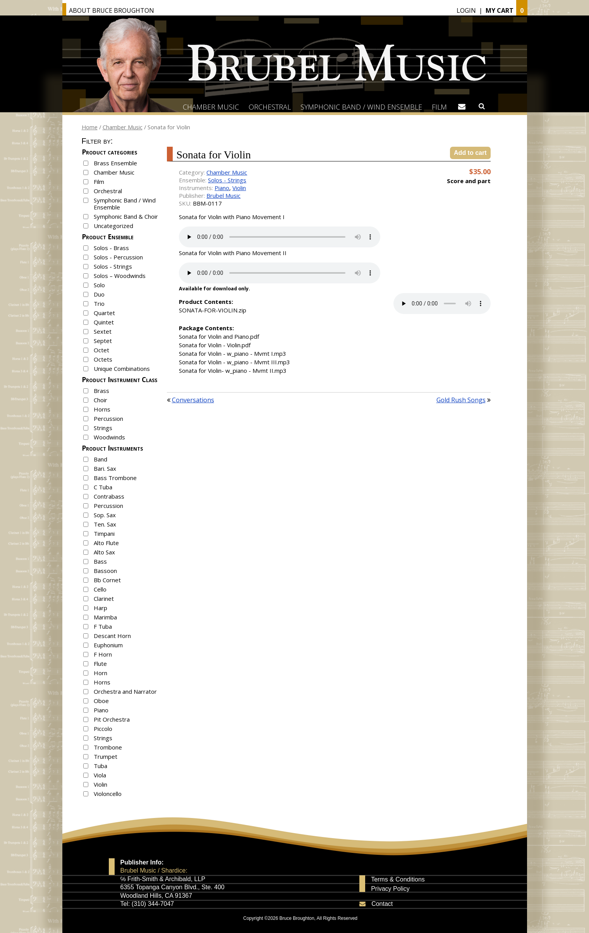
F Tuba (103, 626)
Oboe (101, 701)
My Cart (499, 10)
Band (100, 459)
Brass (101, 390)
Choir (100, 400)
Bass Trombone (115, 478)
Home (90, 127)
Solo (99, 285)
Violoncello (108, 794)
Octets (103, 359)
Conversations (193, 400)
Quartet (104, 313)
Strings (103, 428)
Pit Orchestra (112, 719)
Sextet (103, 331)
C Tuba (103, 487)
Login (466, 10)
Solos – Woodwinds (120, 276)
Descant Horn (112, 636)
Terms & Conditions (398, 879)
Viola (100, 775)
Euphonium (108, 645)
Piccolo (103, 728)
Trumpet (105, 756)
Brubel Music (223, 195)
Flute (100, 663)
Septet (103, 341)
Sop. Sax (105, 515)
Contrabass (109, 496)
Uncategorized (113, 226)
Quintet (104, 322)
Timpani (104, 533)
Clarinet (104, 598)
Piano (101, 710)
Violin (100, 784)
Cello (100, 589)
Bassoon (105, 571)
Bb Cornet (107, 580)
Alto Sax (104, 552)
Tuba (100, 766)
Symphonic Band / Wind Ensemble (361, 106)
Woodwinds (109, 437)
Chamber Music (211, 106)
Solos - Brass (111, 248)
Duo (99, 294)
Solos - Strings (113, 266)
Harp (100, 608)
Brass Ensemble (115, 163)
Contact (382, 903)
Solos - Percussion (118, 257)
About (111, 10)
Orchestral (270, 106)
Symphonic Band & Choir (126, 216)
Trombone (108, 747)
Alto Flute (106, 543)
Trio (99, 303)
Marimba (105, 617)
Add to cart (470, 152)
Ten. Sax (105, 524)
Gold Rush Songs (461, 400)
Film (439, 106)
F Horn (103, 654)
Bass (100, 561)
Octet (101, 350)
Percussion (108, 418)
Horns (102, 409)
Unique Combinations (122, 368)
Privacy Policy (390, 889)
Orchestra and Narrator (125, 691)
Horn (100, 673)
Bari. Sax (105, 468)
